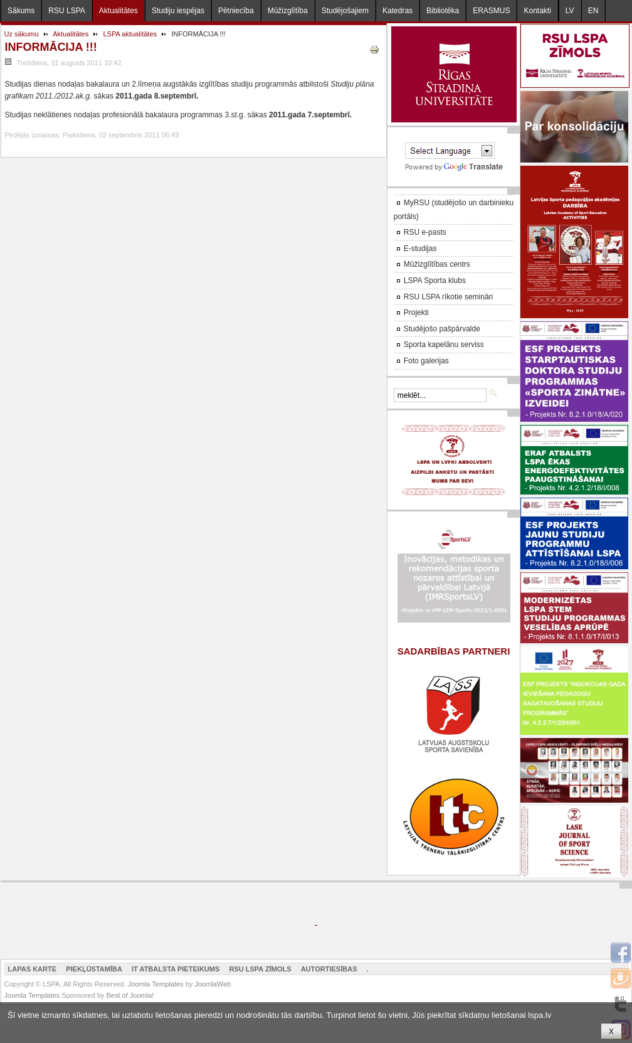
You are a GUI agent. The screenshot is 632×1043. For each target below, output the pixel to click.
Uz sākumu (21, 34)
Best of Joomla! (130, 995)
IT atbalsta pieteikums (175, 969)
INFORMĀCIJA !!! (51, 47)
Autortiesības (329, 969)
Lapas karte (32, 969)
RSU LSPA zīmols (260, 969)
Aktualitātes (70, 34)
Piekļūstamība (94, 969)
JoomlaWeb (212, 984)
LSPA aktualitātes (130, 34)
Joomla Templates (156, 984)
